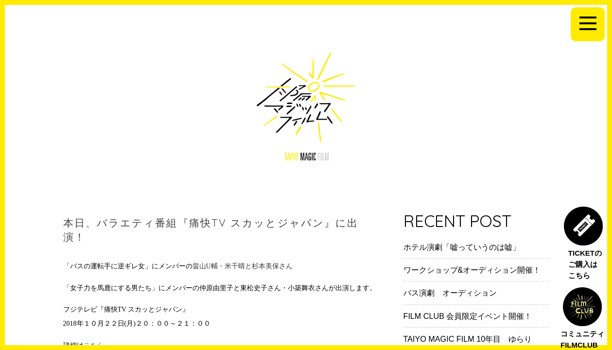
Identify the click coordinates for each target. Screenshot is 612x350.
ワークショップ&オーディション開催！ (472, 269)
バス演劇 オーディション (450, 292)
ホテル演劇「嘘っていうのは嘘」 (461, 247)
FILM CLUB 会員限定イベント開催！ (467, 316)
